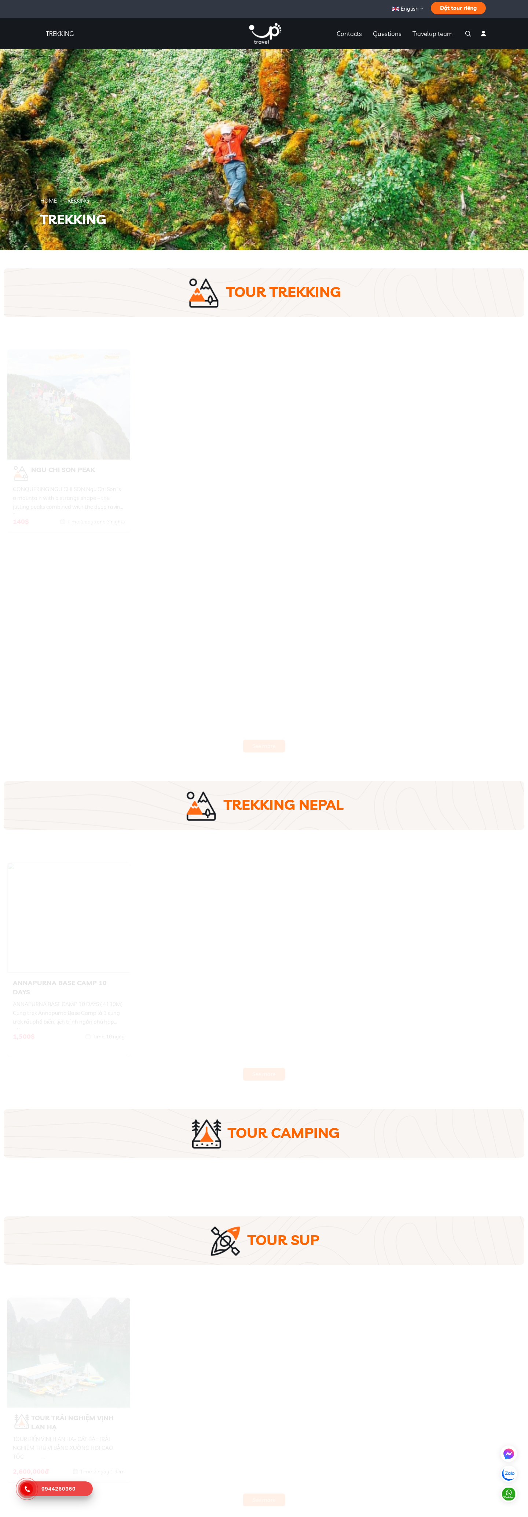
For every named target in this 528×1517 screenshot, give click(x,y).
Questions (387, 33)
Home (48, 200)
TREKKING (60, 33)
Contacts (349, 33)
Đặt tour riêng (458, 7)
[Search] (467, 33)
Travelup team (432, 33)
